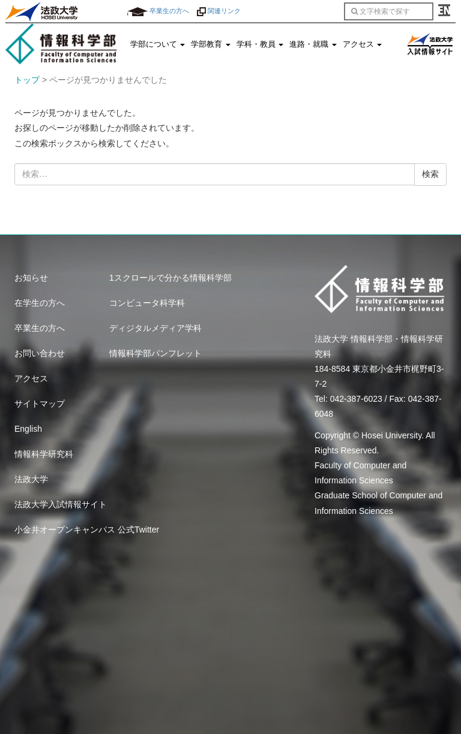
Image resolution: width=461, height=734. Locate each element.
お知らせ (31, 277)
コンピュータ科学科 (147, 303)
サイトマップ (39, 403)
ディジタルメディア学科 (155, 328)
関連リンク (219, 10)
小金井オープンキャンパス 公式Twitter (86, 529)
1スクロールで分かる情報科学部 (170, 277)
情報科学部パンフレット (155, 353)
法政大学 (31, 479)
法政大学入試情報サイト (60, 504)
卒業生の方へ (158, 10)
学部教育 (210, 44)
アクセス (362, 44)
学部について (157, 44)
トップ (27, 80)
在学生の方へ (39, 303)
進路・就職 (313, 44)
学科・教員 (260, 44)
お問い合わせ (39, 353)
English (28, 429)
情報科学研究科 (43, 454)
